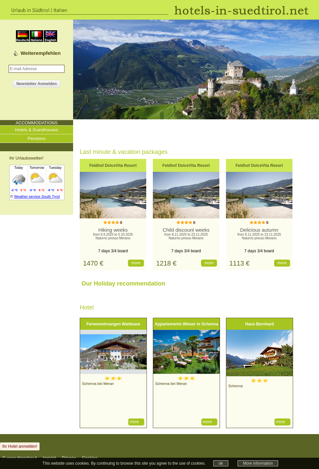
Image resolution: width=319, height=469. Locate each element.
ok (221, 463)
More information (258, 463)
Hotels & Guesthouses (36, 129)
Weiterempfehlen (41, 53)
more (135, 263)
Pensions (36, 138)
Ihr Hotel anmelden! (19, 446)
